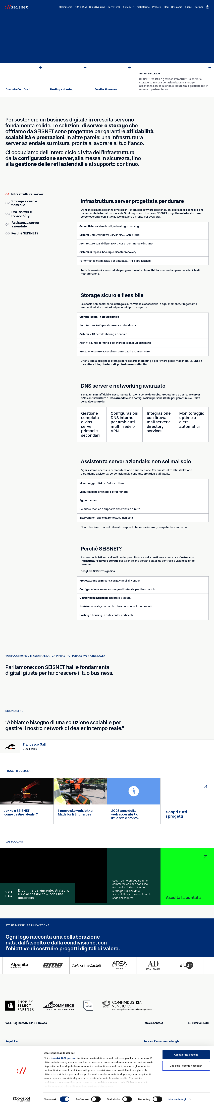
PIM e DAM (81, 7)
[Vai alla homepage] (16, 7)
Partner (199, 7)
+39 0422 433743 (197, 1023)
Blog (166, 7)
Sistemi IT (128, 7)
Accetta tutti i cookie (186, 1052)
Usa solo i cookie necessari (186, 1062)
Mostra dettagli (178, 1096)
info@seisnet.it (153, 1023)
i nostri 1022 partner (64, 1055)
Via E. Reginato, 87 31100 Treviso (26, 1023)
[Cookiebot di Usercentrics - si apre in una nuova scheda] (21, 1096)
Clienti (188, 7)
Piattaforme (143, 7)
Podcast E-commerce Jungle (161, 1041)
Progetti (156, 7)
